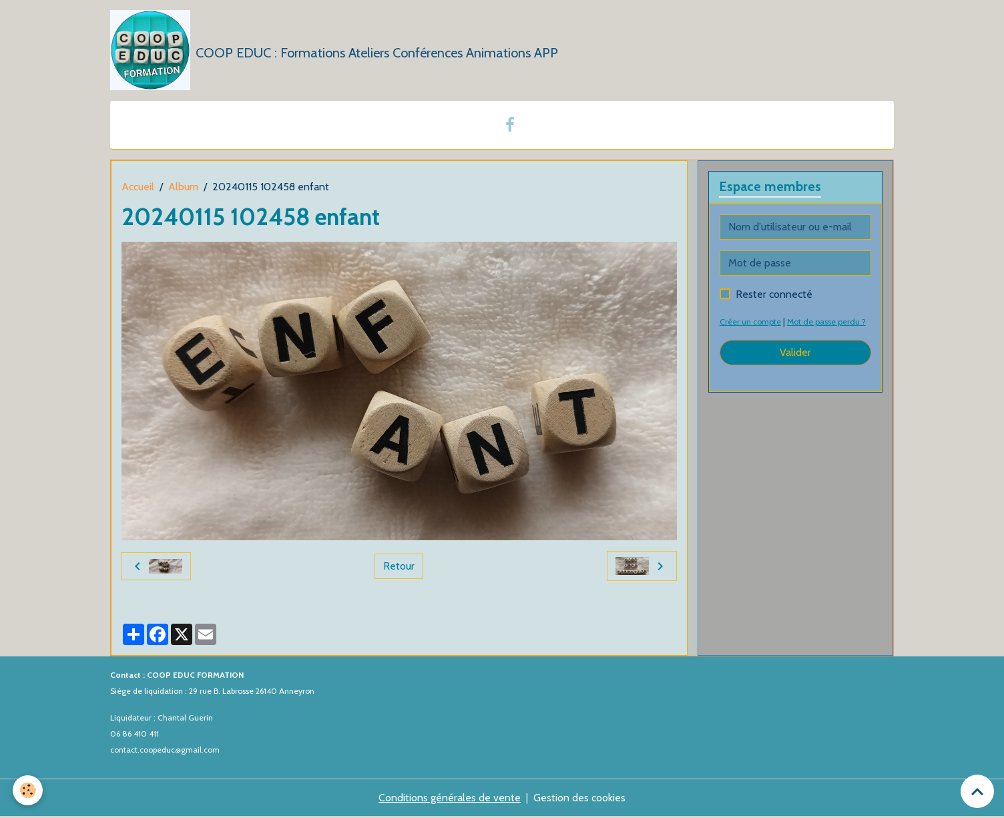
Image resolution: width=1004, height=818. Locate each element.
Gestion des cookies (579, 799)
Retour (399, 566)
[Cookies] (28, 790)
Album (183, 187)
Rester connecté (774, 294)
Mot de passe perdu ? (830, 322)
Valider (795, 353)
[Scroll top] (977, 791)
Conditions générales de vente (450, 799)
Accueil (137, 187)
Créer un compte (752, 322)
